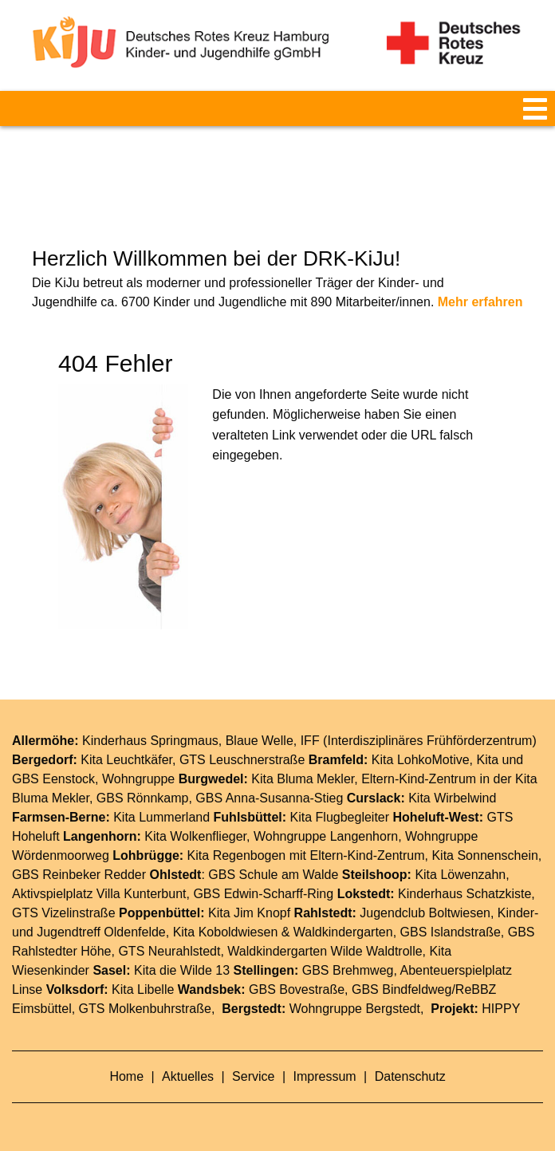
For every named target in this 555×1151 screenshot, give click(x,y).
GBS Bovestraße (296, 989)
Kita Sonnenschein (484, 855)
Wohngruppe (138, 779)
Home (128, 1076)
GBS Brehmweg (348, 970)
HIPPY (501, 1008)
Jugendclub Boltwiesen (425, 913)
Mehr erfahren (480, 302)
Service (255, 1076)
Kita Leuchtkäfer (126, 760)
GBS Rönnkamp (142, 798)
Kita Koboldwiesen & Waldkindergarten (283, 932)
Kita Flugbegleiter (340, 817)
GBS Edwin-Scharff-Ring (263, 894)
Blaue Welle (259, 740)
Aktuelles (189, 1076)
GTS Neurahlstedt (169, 951)
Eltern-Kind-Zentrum (366, 855)
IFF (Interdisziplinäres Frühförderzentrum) (419, 740)
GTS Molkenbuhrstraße (145, 1008)
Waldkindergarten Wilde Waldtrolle (324, 951)
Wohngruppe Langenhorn (326, 836)
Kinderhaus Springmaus (150, 740)
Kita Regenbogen (236, 855)
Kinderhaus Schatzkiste (464, 894)
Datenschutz (410, 1076)
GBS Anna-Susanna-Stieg (269, 798)
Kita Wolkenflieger (195, 836)
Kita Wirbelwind (452, 798)
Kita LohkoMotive (421, 760)
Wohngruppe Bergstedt (354, 1008)
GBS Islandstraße (450, 932)
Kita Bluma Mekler (302, 779)
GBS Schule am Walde (273, 874)
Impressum (326, 1076)
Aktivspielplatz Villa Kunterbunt (99, 894)
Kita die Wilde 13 (182, 970)
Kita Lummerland (161, 817)
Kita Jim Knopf (249, 913)
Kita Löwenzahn (460, 874)
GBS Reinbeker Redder (79, 874)
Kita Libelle (143, 989)
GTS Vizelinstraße (64, 913)
